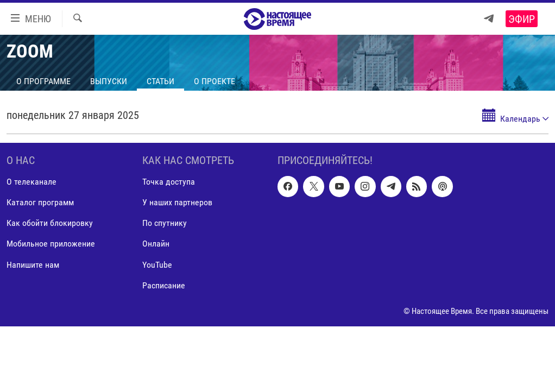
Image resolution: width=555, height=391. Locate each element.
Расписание (163, 285)
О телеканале (31, 181)
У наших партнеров (177, 202)
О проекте (214, 81)
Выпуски (108, 81)
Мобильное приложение (51, 244)
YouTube (157, 265)
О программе (43, 81)
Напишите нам (33, 265)
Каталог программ (40, 202)
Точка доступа (168, 181)
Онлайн (155, 244)
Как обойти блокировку (50, 223)
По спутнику (164, 223)
